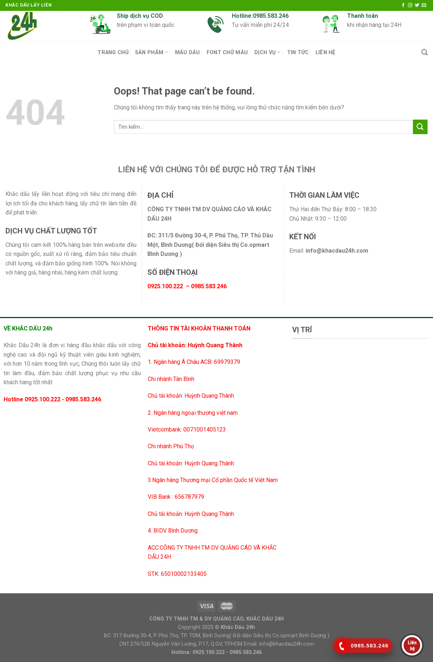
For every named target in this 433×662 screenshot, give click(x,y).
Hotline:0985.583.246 (260, 15)
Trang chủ (113, 52)
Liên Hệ (325, 52)
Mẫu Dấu (187, 52)
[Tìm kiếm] (424, 52)
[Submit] (420, 127)
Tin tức (298, 52)
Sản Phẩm (151, 52)
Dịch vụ (267, 52)
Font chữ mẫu (227, 52)
